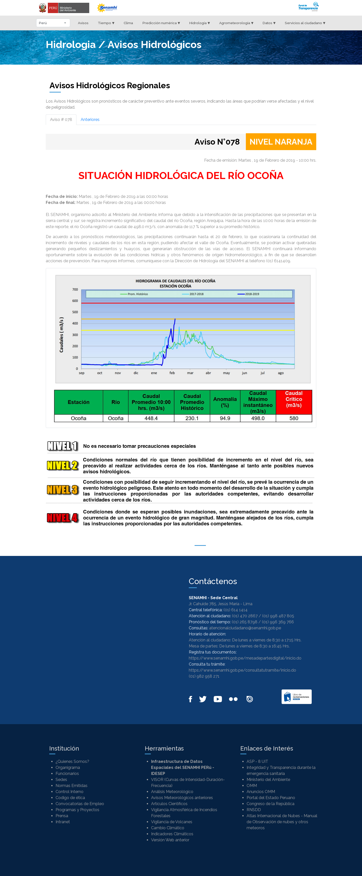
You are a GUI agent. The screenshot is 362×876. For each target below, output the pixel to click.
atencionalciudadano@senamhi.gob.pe (245, 628)
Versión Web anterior (170, 840)
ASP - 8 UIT (257, 761)
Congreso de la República (270, 803)
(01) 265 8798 (244, 622)
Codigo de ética (70, 797)
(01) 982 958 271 (204, 676)
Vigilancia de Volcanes (171, 821)
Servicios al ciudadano (305, 22)
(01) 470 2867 (245, 616)
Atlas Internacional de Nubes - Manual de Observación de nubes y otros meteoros (282, 821)
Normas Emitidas (71, 785)
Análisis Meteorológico (172, 791)
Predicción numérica (161, 22)
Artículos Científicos (169, 803)
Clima (128, 23)
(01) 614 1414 (235, 609)
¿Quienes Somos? (72, 761)
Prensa (62, 815)
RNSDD (254, 809)
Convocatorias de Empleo (80, 803)
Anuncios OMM (261, 791)
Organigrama (68, 767)
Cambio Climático (167, 827)
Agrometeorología (236, 22)
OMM (252, 785)
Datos (269, 22)
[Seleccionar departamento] (53, 23)
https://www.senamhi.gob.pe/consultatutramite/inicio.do (242, 670)
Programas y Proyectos (77, 809)
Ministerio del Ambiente (268, 779)
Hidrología (199, 22)
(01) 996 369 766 (278, 622)
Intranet (63, 821)
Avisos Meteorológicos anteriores (182, 797)
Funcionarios (67, 773)
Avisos (83, 23)
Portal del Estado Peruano (271, 797)
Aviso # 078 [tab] (61, 119)
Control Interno (69, 791)
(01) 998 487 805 (278, 616)
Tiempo (106, 22)
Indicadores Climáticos (172, 833)
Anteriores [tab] (90, 119)
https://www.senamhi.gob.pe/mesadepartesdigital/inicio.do (245, 658)
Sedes (61, 779)
